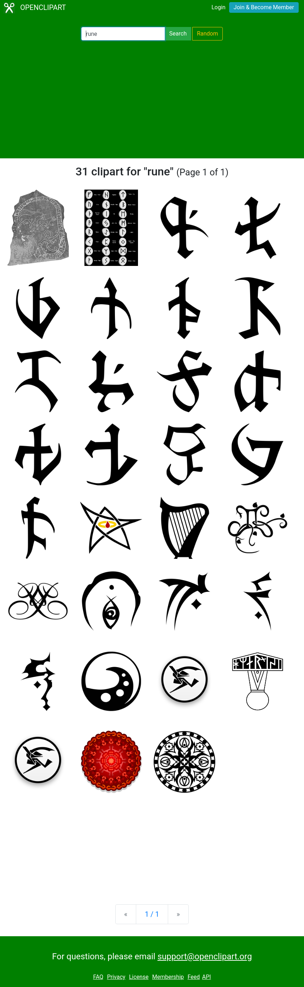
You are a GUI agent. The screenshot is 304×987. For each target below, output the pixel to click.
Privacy (116, 977)
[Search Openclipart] (123, 33)
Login (218, 7)
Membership (168, 977)
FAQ (98, 977)
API (206, 977)
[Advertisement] (152, 99)
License (139, 977)
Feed (194, 977)
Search (178, 33)
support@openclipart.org (204, 956)
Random (207, 33)
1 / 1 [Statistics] (152, 914)
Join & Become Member (264, 7)
